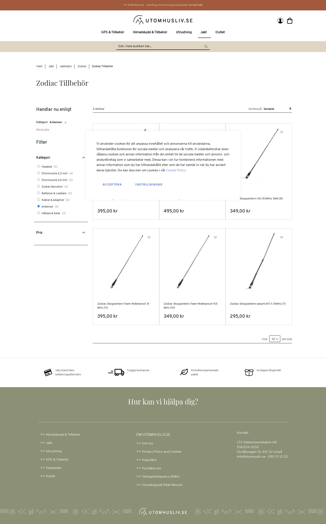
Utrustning (54, 451)
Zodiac (82, 66)
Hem (40, 66)
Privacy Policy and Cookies (161, 452)
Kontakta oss (151, 468)
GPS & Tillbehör (57, 459)
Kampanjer (54, 468)
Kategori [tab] (43, 157)
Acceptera (112, 184)
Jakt (51, 66)
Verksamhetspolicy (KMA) (160, 476)
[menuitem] (113, 32)
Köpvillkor (149, 460)
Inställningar (149, 184)
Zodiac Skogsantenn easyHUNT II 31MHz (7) (258, 303)
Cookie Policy (176, 170)
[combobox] (163, 46)
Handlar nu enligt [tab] (53, 109)
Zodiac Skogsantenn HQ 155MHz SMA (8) (256, 198)
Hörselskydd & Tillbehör (63, 434)
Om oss (147, 443)
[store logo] (99, 20)
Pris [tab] (39, 233)
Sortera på (255, 109)
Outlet (50, 476)
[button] (282, 133)
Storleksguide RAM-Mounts (162, 485)
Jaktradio (66, 66)
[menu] (163, 33)
